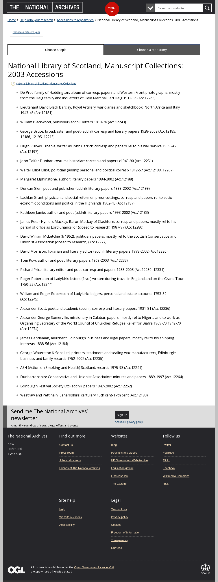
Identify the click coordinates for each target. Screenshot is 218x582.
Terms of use (119, 509)
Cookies (116, 524)
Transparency (119, 540)
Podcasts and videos (124, 452)
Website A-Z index (70, 517)
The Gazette (119, 483)
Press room (66, 452)
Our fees (116, 548)
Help (62, 509)
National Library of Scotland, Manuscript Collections (43, 83)
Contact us (66, 445)
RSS (166, 483)
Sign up (122, 415)
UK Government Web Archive (129, 460)
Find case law (119, 476)
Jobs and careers (70, 460)
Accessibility (66, 524)
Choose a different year (26, 32)
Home (11, 20)
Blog (114, 445)
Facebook (169, 468)
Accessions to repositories (75, 20)
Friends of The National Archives (79, 468)
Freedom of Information (125, 532)
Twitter (167, 445)
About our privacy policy (129, 422)
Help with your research (36, 20)
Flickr (166, 460)
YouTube (168, 452)
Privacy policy (119, 517)
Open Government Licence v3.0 (94, 567)
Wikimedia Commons (176, 476)
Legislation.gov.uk (122, 468)
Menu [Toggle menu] (111, 8)
